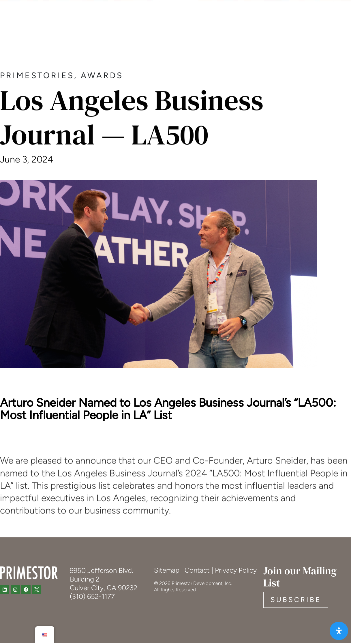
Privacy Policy (236, 570)
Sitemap (166, 570)
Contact (197, 570)
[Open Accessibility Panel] (339, 631)
